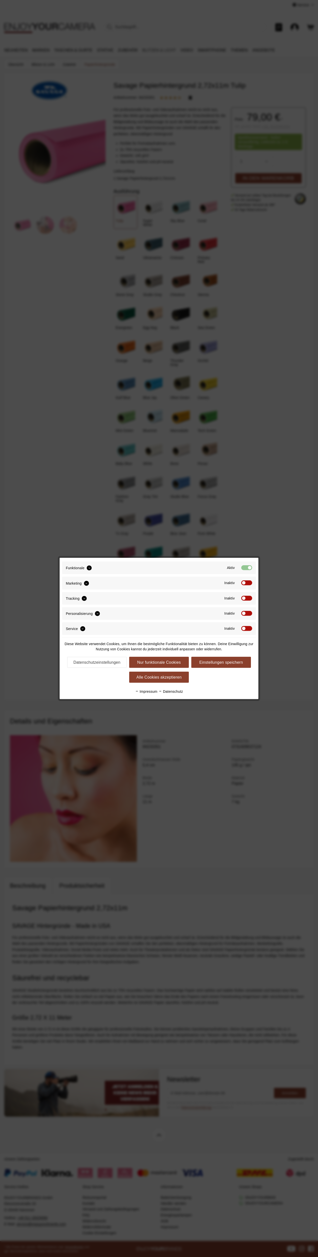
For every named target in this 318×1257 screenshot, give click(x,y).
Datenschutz (171, 691)
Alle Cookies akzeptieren (159, 677)
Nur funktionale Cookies (159, 662)
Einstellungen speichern (221, 662)
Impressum (146, 691)
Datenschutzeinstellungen (96, 662)
